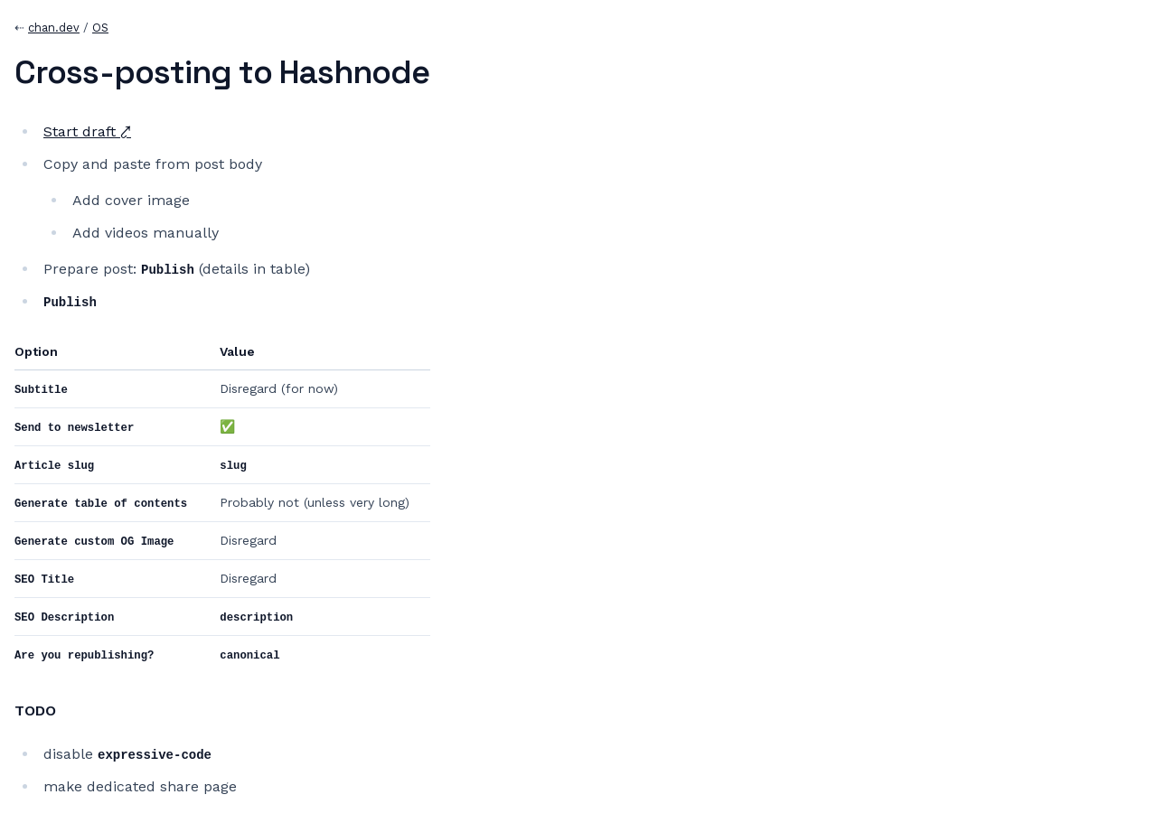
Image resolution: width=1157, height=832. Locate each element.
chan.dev (54, 27)
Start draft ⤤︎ (87, 131)
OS (100, 27)
